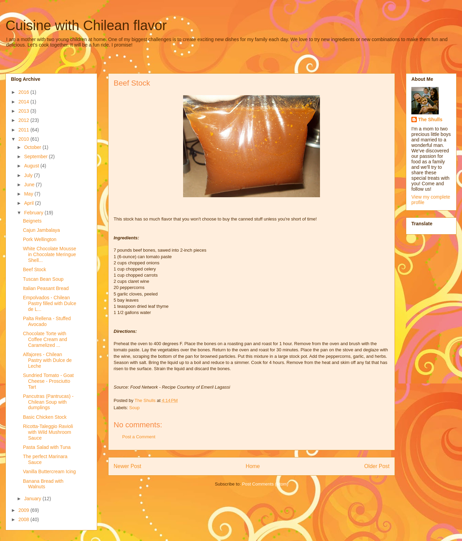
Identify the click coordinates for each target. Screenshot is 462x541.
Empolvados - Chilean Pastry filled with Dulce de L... (49, 303)
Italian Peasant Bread (46, 288)
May (29, 194)
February (34, 212)
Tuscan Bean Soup (43, 279)
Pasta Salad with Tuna (46, 447)
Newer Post (127, 466)
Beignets (32, 221)
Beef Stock (34, 269)
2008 (24, 519)
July (29, 175)
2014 (24, 101)
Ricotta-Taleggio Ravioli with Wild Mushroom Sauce (48, 432)
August (32, 165)
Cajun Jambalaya (41, 230)
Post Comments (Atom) (265, 484)
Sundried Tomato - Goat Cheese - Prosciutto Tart (48, 381)
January (33, 498)
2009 (24, 510)
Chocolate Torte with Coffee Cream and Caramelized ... (45, 339)
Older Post (376, 466)
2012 (24, 120)
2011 (24, 130)
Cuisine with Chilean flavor (86, 25)
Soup (134, 407)
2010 (24, 139)
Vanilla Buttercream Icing (49, 471)
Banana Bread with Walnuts (43, 484)
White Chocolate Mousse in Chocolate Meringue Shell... (49, 254)
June (30, 184)
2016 (24, 92)
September (36, 156)
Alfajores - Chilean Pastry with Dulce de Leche (47, 360)
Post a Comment (138, 436)
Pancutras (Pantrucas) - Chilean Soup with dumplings (48, 402)
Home (253, 466)
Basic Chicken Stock (45, 417)
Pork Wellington (39, 239)
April (29, 203)
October (33, 147)
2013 (24, 111)
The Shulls (430, 119)
